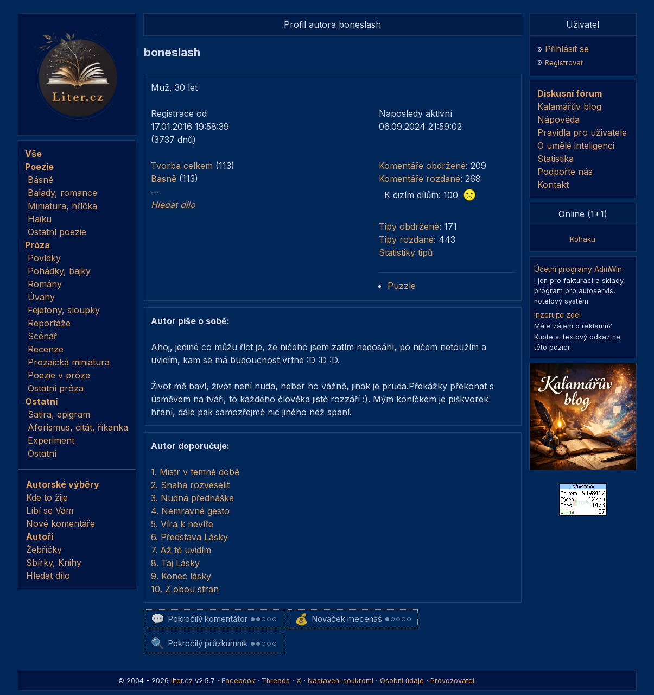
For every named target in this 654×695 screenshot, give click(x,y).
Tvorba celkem (182, 165)
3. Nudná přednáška (192, 497)
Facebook (238, 681)
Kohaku (582, 239)
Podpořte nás (565, 171)
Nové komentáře (60, 523)
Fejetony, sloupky (64, 310)
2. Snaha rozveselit (190, 484)
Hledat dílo (48, 575)
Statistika (555, 158)
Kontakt (553, 184)
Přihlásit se (567, 48)
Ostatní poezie (57, 231)
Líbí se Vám (49, 510)
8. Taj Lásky (175, 563)
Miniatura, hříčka (62, 205)
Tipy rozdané (406, 239)
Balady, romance (62, 192)
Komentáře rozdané (419, 178)
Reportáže (49, 323)
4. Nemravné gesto (190, 511)
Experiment (51, 440)
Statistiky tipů (406, 252)
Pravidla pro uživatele (582, 132)
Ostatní (41, 401)
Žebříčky (44, 549)
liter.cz (182, 681)
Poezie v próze (59, 375)
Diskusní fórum (569, 93)
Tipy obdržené (409, 226)
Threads (276, 681)
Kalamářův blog (569, 106)
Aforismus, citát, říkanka (78, 427)
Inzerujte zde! (557, 315)
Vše (33, 153)
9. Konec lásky (181, 576)
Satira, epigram (59, 414)
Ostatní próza (56, 388)
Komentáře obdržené (422, 165)
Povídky (44, 257)
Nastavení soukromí (340, 681)
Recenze (46, 349)
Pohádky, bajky (59, 271)
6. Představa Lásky (189, 537)
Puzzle (402, 285)
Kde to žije (47, 497)
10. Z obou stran (185, 589)
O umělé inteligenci (575, 145)
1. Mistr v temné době (195, 471)
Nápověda (558, 119)
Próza (37, 244)
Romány (45, 284)
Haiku (40, 218)
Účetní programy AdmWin (578, 269)
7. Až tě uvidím (181, 550)
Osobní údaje (402, 681)
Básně (40, 179)
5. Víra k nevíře (182, 524)
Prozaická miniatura (69, 362)
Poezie (39, 166)
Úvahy (41, 297)
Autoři (39, 536)
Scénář (42, 336)
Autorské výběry (62, 484)
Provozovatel (452, 681)
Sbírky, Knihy (53, 562)
